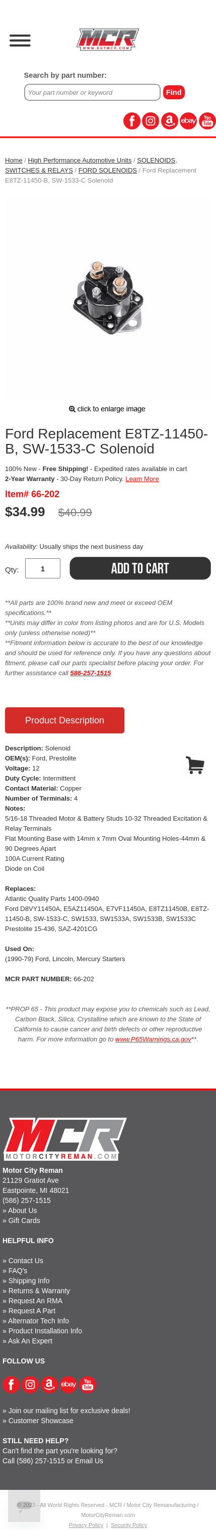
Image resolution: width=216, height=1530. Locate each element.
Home (14, 160)
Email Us (89, 1461)
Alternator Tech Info (38, 1321)
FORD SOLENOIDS (108, 170)
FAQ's (18, 1271)
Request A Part (32, 1311)
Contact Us (26, 1261)
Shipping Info (29, 1281)
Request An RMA (35, 1301)
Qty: (12, 569)
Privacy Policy (86, 1525)
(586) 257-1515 (27, 1200)
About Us (22, 1210)
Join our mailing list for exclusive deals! (69, 1411)
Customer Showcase (41, 1421)
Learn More (142, 479)
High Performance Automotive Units (80, 160)
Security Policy (129, 1525)
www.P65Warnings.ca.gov (153, 1039)
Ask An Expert (30, 1341)
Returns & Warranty (39, 1291)
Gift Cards (24, 1220)
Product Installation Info (45, 1331)
